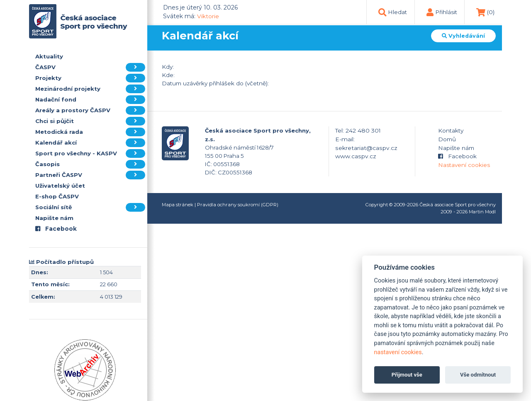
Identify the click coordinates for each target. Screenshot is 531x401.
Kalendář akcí (90, 142)
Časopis (90, 164)
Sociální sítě (90, 207)
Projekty (90, 78)
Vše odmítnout (478, 375)
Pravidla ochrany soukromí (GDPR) (237, 205)
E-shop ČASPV (57, 196)
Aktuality (49, 56)
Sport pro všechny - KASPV (90, 153)
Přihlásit (446, 12)
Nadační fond (90, 99)
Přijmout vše (407, 375)
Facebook (56, 228)
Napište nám (54, 218)
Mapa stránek (177, 205)
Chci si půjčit (90, 121)
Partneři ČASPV (90, 175)
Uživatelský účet (60, 185)
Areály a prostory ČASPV (90, 110)
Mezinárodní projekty (90, 89)
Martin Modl (482, 212)
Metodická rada (90, 132)
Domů (447, 139)
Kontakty (450, 130)
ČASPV (90, 67)
